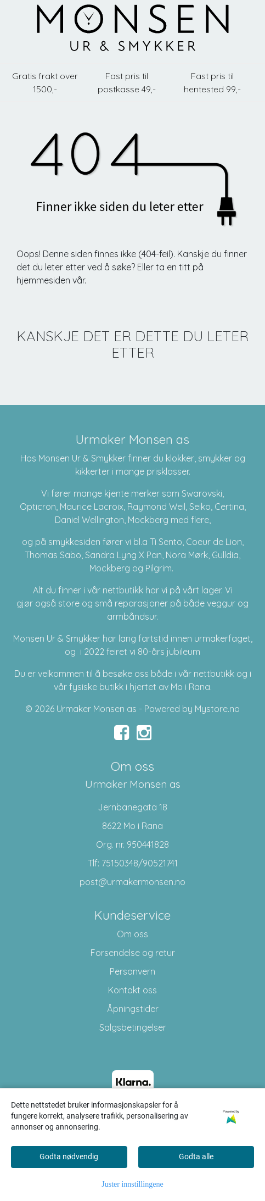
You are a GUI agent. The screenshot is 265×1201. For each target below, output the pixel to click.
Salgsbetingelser (132, 1027)
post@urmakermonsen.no (132, 881)
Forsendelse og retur (133, 952)
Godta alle (196, 1156)
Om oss (132, 933)
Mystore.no (217, 708)
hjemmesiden (43, 280)
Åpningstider (133, 1008)
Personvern (132, 971)
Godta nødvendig (69, 1156)
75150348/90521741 (140, 863)
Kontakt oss (132, 990)
